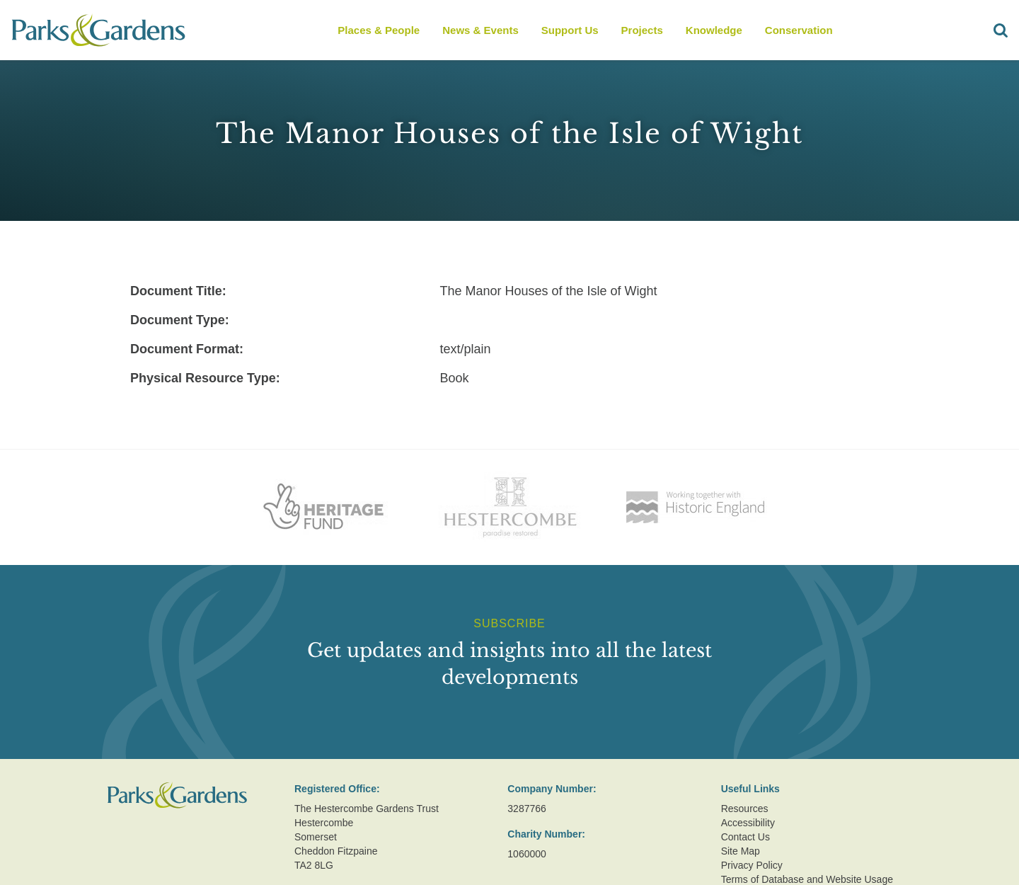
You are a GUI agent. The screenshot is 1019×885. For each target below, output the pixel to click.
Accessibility (748, 822)
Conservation (799, 30)
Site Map (740, 851)
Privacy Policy (752, 865)
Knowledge (714, 30)
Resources (744, 808)
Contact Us (745, 837)
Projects (642, 30)
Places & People (379, 30)
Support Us (570, 30)
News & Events (480, 30)
